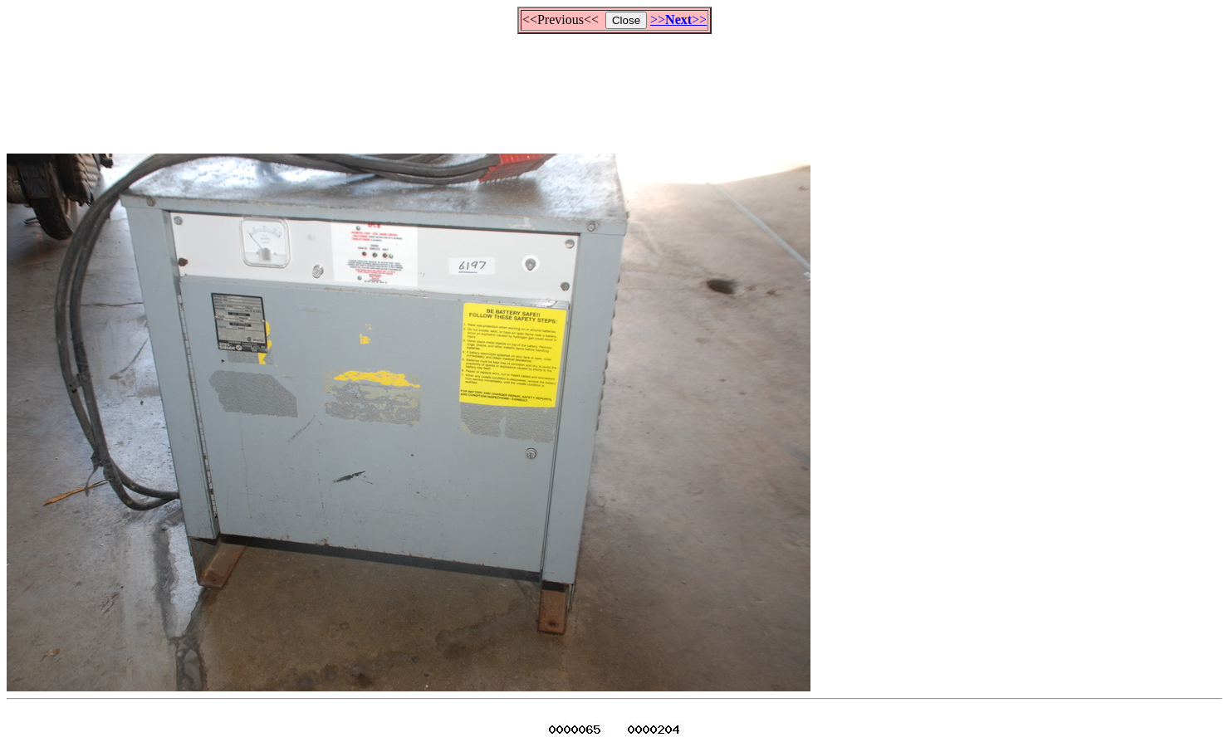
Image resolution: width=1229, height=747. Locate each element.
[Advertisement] (614, 86)
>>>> (678, 19)
